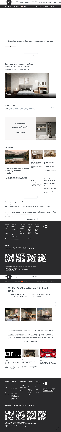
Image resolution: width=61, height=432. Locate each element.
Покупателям (28, 2)
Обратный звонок (45, 6)
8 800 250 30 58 (38, 6)
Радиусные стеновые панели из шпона (36, 162)
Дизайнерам (22, 226)
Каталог (7, 6)
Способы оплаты (14, 231)
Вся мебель (7, 236)
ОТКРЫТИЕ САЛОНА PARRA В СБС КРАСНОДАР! (29, 361)
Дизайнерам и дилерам (35, 2)
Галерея (40, 2)
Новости (22, 2)
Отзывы (12, 234)
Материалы (45, 2)
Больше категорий (30, 55)
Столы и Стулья (7, 231)
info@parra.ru (13, 270)
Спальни (6, 228)
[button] (50, 304)
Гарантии (12, 232)
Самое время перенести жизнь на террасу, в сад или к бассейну (17, 170)
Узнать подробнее (20, 132)
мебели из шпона (22, 265)
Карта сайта (37, 235)
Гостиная (26, 108)
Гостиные (6, 226)
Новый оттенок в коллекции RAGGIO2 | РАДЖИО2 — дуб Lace (49, 162)
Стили (5, 235)
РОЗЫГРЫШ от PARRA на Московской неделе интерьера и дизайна (48, 363)
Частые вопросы (14, 236)
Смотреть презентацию (48, 233)
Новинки (6, 108)
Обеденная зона (31, 108)
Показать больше (30, 219)
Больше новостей (30, 197)
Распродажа (17, 108)
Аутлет (11, 6)
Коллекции (6, 233)
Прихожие (6, 229)
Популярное (12, 108)
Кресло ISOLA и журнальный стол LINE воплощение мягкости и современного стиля (50, 181)
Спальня (22, 108)
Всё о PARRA (17, 2)
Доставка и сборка (14, 229)
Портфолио (22, 233)
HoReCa (25, 6)
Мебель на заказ (18, 6)
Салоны (49, 2)
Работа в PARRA (23, 229)
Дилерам (22, 228)
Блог (29, 236)
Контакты (54, 2)
